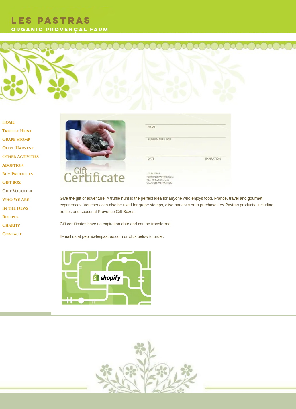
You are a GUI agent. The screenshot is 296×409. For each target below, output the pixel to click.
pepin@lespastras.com (102, 236)
